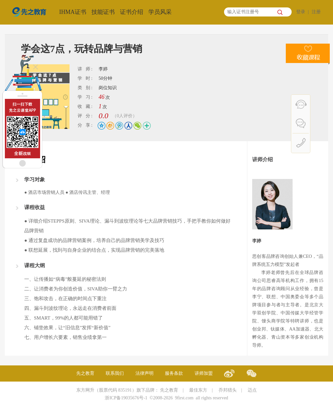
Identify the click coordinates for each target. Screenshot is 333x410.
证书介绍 (131, 12)
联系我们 (115, 373)
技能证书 (103, 12)
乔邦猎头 (228, 390)
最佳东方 (198, 390)
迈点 (252, 390)
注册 (316, 11)
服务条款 (174, 373)
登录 (300, 11)
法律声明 (144, 373)
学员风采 (160, 12)
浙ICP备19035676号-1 (126, 397)
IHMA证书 (72, 12)
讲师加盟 (204, 373)
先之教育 (85, 373)
